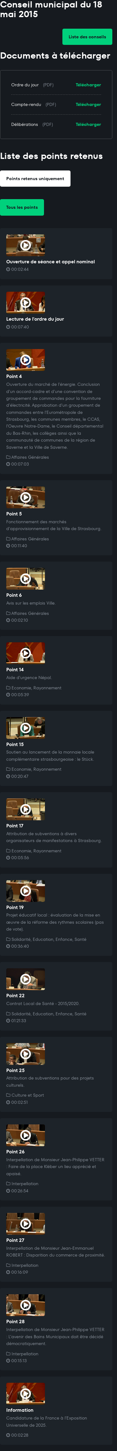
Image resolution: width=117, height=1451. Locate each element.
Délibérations (24, 124)
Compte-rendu (26, 104)
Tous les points (22, 207)
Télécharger (88, 85)
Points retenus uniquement (35, 178)
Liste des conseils (87, 37)
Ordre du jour (25, 85)
